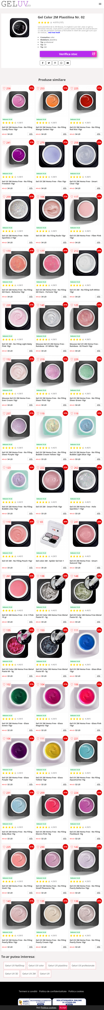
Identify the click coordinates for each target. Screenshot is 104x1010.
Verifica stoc (78, 54)
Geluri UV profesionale (83, 965)
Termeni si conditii (28, 991)
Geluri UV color (36, 965)
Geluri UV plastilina (57, 965)
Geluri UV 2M (29, 973)
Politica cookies (76, 991)
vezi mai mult (54, 32)
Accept (63, 1007)
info (30, 134)
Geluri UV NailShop (14, 965)
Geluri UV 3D (11, 973)
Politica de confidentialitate (53, 991)
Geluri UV (45, 973)
